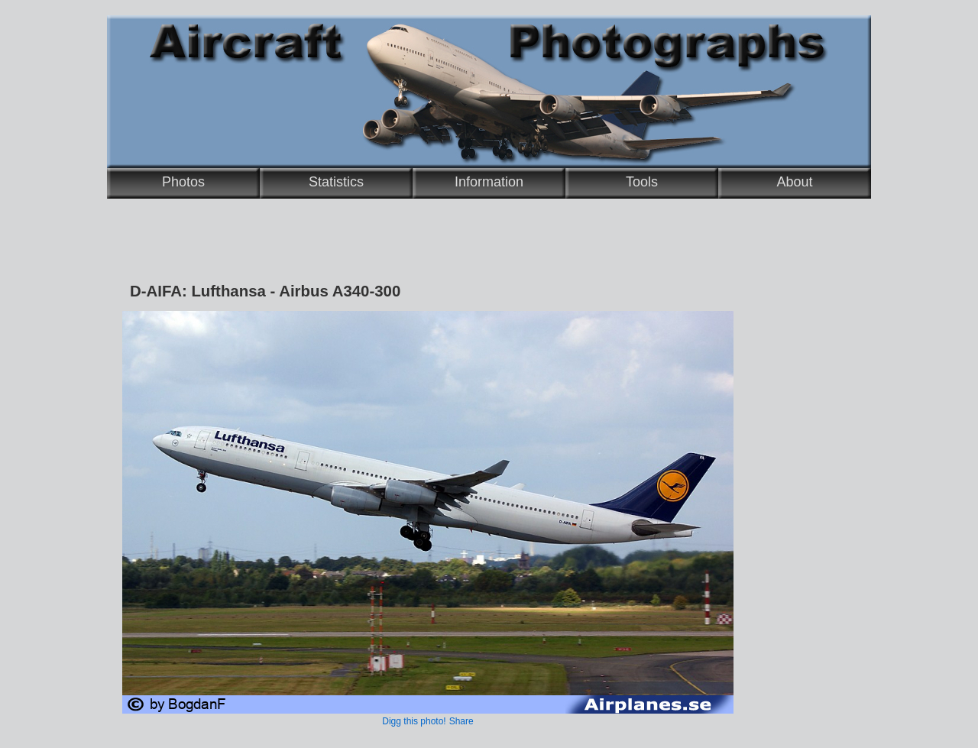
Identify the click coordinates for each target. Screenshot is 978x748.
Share (461, 721)
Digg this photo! (413, 721)
